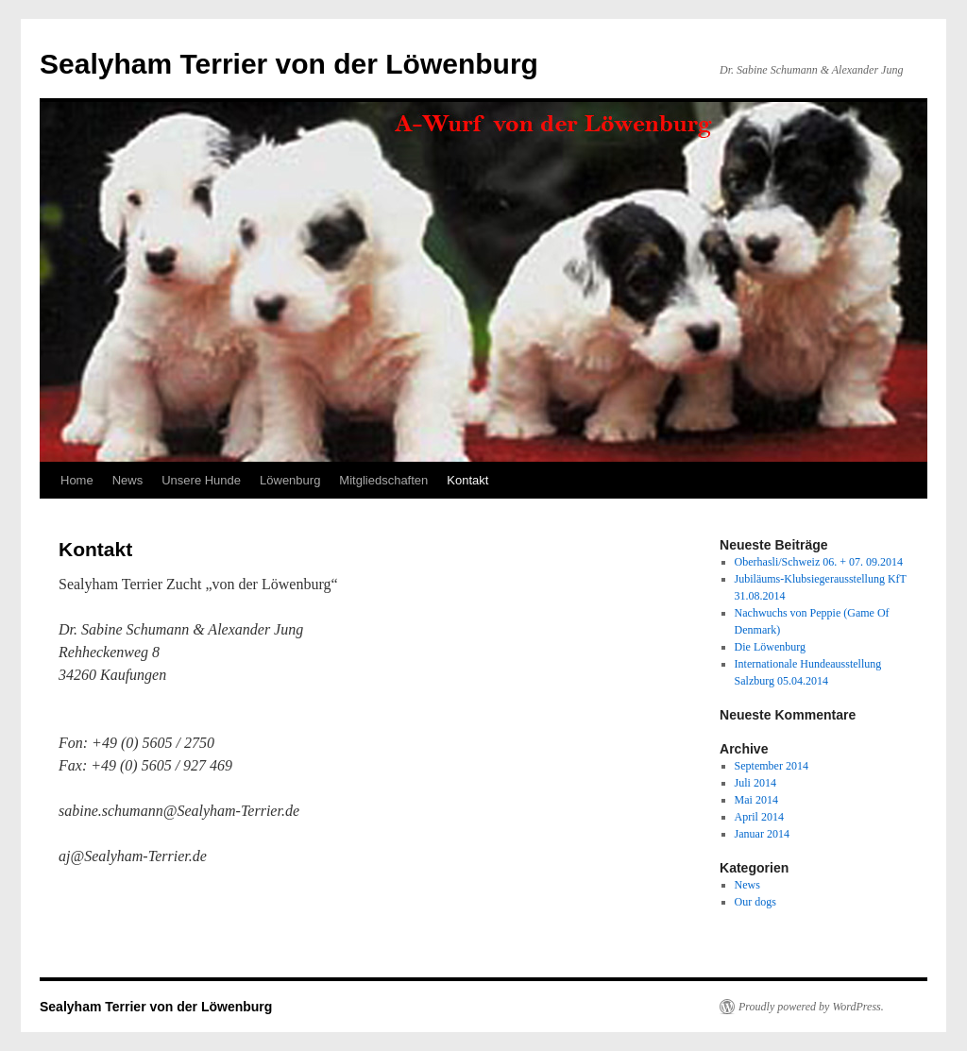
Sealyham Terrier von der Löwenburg (289, 63)
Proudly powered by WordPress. (811, 1006)
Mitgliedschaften (383, 480)
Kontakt (467, 480)
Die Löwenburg (770, 646)
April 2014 (759, 816)
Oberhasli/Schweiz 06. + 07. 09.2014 (819, 561)
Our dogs (755, 901)
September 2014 (771, 765)
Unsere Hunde (201, 480)
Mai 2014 (756, 799)
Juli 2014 (755, 782)
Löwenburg (290, 480)
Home (76, 480)
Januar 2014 (762, 833)
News (128, 480)
